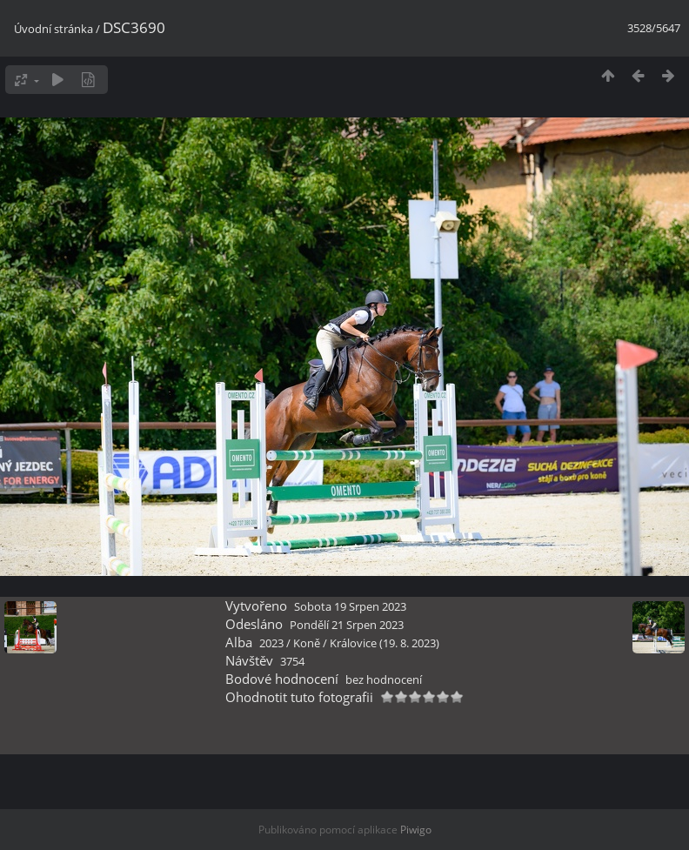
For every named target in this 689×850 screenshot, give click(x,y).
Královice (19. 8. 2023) (384, 643)
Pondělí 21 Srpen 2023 (347, 624)
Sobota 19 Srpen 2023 (350, 606)
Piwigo (415, 829)
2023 (271, 643)
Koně (306, 643)
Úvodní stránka (53, 29)
